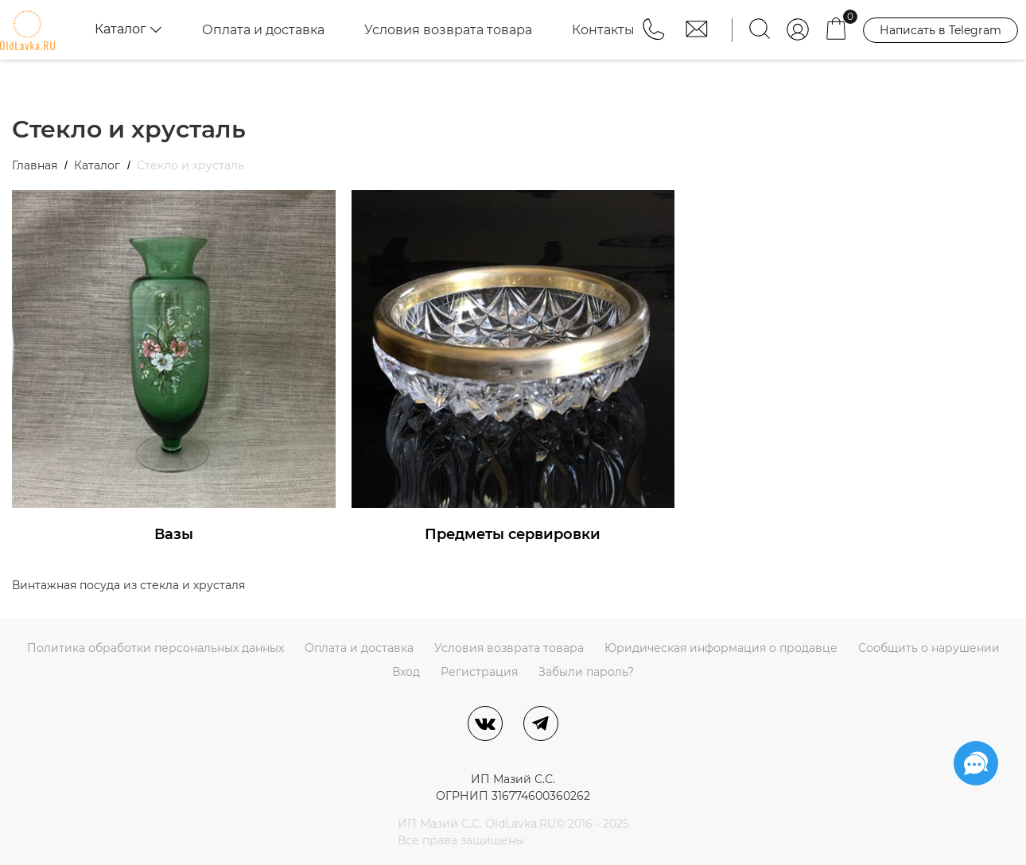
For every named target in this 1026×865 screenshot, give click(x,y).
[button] (655, 36)
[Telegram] (540, 723)
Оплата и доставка (263, 29)
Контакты (603, 29)
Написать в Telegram (940, 30)
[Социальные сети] (976, 763)
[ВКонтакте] (485, 723)
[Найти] (759, 29)
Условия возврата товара (448, 29)
